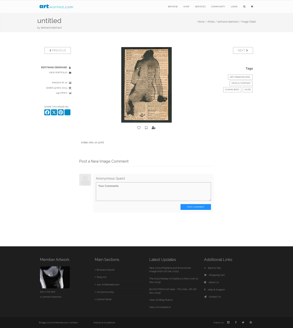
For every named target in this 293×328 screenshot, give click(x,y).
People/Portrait (241, 83)
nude (248, 89)
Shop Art (101, 277)
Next (243, 50)
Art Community (105, 292)
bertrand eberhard (51, 27)
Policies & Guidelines (104, 322)
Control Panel (104, 299)
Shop (186, 6)
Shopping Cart (214, 275)
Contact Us (212, 296)
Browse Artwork (106, 269)
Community (218, 6)
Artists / (212, 21)
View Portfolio (58, 72)
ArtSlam (74, 322)
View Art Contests (160, 307)
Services (200, 6)
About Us (211, 282)
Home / (202, 21)
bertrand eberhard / (229, 21)
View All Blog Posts (161, 299)
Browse (173, 6)
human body (232, 89)
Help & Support (214, 289)
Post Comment (195, 207)
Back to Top (212, 268)
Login (234, 6)
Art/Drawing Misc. (240, 77)
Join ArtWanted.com (108, 284)
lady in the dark (47, 291)
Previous (57, 50)
